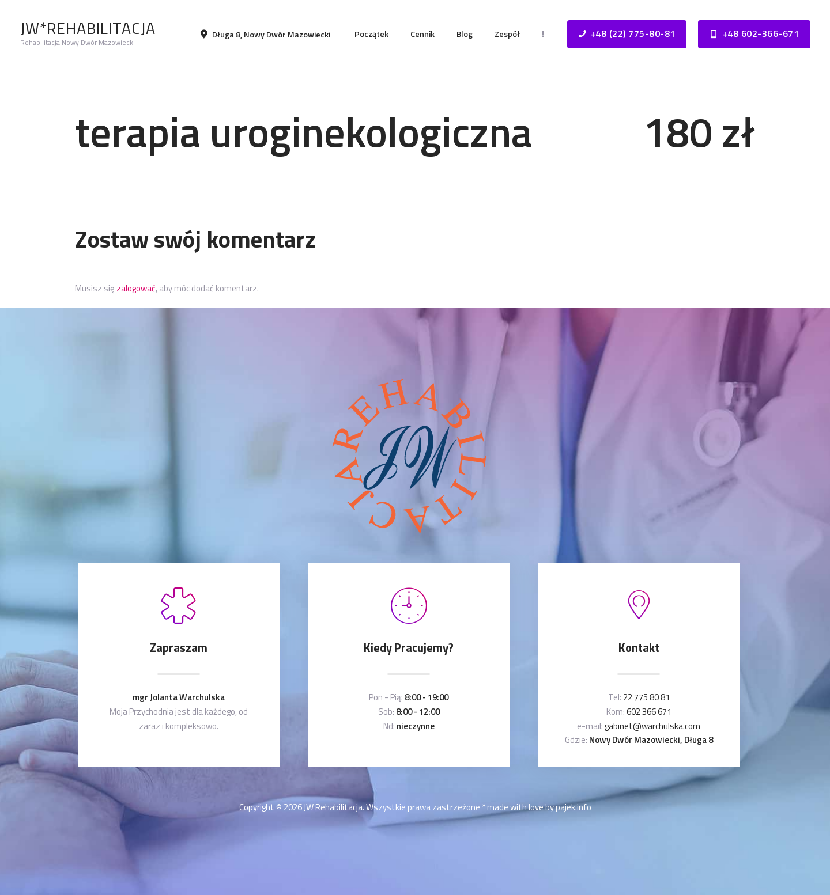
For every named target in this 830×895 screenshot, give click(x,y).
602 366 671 (649, 711)
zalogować (136, 288)
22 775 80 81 (646, 697)
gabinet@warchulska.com (652, 726)
